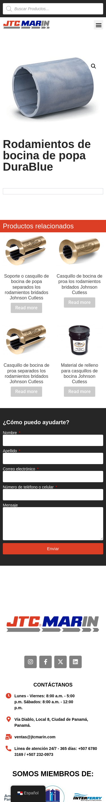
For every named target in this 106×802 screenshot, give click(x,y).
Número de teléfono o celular (29, 487)
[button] (98, 24)
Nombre (10, 433)
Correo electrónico (19, 469)
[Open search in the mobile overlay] (53, 8)
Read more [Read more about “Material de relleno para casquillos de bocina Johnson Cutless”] (79, 391)
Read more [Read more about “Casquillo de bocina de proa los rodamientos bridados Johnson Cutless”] (79, 302)
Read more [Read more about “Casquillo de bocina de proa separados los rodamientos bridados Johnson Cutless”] (26, 391)
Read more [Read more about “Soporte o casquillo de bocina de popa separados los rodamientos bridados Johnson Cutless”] (26, 307)
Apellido (10, 451)
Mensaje (10, 505)
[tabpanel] (53, 191)
